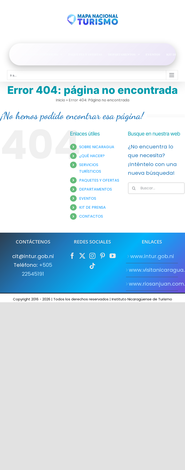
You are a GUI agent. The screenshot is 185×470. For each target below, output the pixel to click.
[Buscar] (134, 188)
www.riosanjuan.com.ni (152, 283)
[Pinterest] (102, 256)
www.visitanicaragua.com (152, 270)
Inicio (60, 100)
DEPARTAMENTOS (95, 189)
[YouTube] (113, 256)
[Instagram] (92, 256)
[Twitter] (82, 256)
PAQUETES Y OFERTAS (99, 180)
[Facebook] (72, 256)
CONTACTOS (91, 216)
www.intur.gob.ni (152, 256)
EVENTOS (87, 198)
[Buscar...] (156, 188)
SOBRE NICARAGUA (96, 147)
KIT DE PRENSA (92, 207)
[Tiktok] (92, 266)
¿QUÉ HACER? (92, 156)
